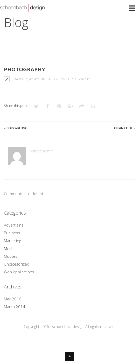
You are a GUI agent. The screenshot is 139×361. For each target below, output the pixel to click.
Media (9, 248)
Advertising (13, 225)
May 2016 (12, 298)
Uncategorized (16, 264)
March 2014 (14, 306)
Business (12, 232)
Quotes (10, 256)
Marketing (12, 240)
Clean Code (123, 128)
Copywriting (16, 128)
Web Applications (19, 271)
